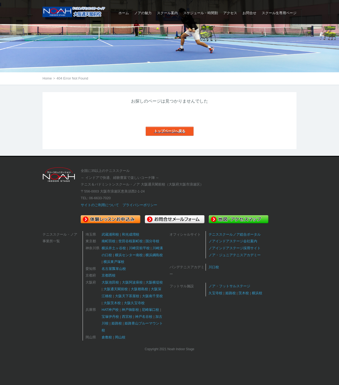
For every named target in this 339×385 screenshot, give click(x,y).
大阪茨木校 (112, 303)
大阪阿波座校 (132, 282)
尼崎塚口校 (150, 310)
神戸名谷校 (143, 317)
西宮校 (127, 317)
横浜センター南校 (129, 255)
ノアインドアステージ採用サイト (235, 248)
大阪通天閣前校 (115, 289)
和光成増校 (130, 234)
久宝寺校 (215, 293)
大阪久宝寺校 (134, 303)
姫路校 (116, 323)
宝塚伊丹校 (110, 317)
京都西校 (108, 275)
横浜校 (257, 293)
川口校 (214, 267)
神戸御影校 (130, 310)
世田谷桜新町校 (130, 241)
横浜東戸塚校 (113, 262)
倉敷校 (107, 337)
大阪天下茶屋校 (127, 296)
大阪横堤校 (154, 282)
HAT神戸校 (110, 310)
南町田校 (108, 241)
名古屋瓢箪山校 (114, 269)
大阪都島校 (139, 289)
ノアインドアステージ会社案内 (233, 241)
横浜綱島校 (154, 255)
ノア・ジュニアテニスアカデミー (235, 255)
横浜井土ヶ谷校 (114, 248)
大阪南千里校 (152, 296)
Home (47, 78)
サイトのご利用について (100, 205)
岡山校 (120, 337)
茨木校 (243, 293)
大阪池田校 (110, 282)
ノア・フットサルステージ (229, 286)
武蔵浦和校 (110, 234)
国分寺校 (152, 241)
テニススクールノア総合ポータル (235, 234)
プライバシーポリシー (139, 205)
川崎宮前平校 (139, 248)
